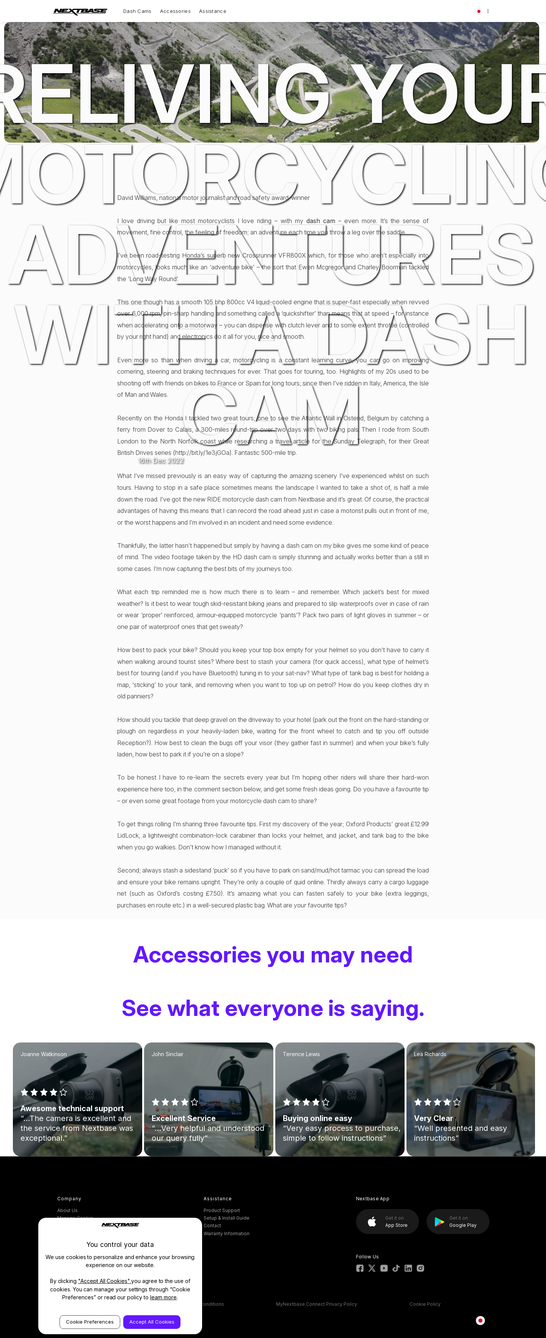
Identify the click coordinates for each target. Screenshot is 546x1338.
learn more (163, 1297)
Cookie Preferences (90, 1322)
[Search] (488, 11)
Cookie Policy (425, 1304)
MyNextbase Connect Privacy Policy (316, 1304)
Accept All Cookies (151, 1322)
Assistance (212, 11)
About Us (67, 1210)
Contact (212, 1225)
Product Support (222, 1210)
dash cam (321, 221)
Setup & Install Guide (226, 1218)
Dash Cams (137, 11)
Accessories (175, 11)
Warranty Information (226, 1233)
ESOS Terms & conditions (195, 1304)
